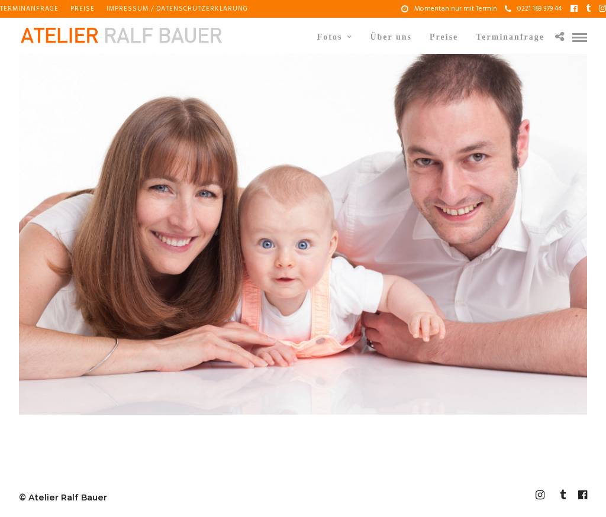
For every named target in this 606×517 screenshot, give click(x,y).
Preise (82, 9)
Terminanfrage (29, 9)
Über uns (391, 37)
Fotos (330, 37)
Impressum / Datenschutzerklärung (177, 9)
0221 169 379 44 (533, 9)
